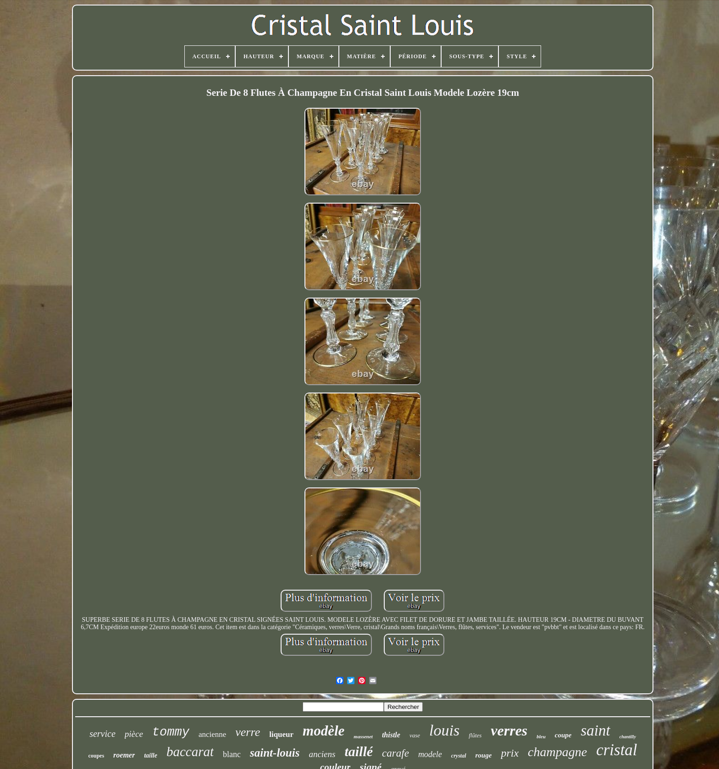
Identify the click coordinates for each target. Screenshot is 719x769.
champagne (557, 752)
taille (150, 755)
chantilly (627, 736)
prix (510, 753)
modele (430, 754)
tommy (170, 732)
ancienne (212, 734)
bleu (541, 736)
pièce (134, 734)
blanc (232, 754)
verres (509, 730)
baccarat (190, 751)
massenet (363, 736)
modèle (323, 731)
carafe (395, 753)
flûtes (475, 735)
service (102, 734)
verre (247, 732)
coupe (563, 735)
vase (414, 735)
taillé (358, 751)
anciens (322, 754)
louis (444, 730)
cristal (616, 750)
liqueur (281, 734)
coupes (96, 755)
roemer (124, 755)
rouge (484, 755)
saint (595, 730)
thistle (391, 735)
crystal (458, 755)
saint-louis (274, 753)
